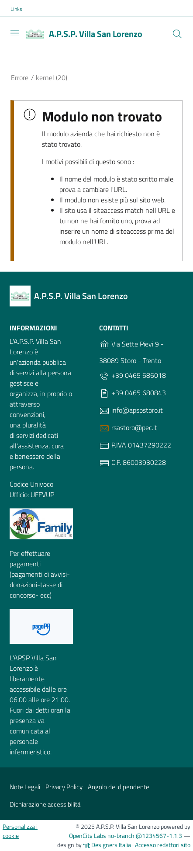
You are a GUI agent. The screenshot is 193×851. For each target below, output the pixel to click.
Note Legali (25, 787)
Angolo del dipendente (118, 787)
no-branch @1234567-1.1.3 (144, 835)
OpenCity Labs (88, 835)
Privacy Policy (64, 787)
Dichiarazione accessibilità (45, 804)
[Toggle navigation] (15, 33)
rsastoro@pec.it (128, 428)
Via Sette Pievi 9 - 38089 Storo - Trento (131, 352)
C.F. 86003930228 (132, 462)
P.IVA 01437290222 (135, 445)
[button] (20, 9)
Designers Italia (107, 844)
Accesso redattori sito (162, 844)
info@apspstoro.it (131, 410)
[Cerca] (177, 34)
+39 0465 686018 (132, 375)
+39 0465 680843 (132, 393)
